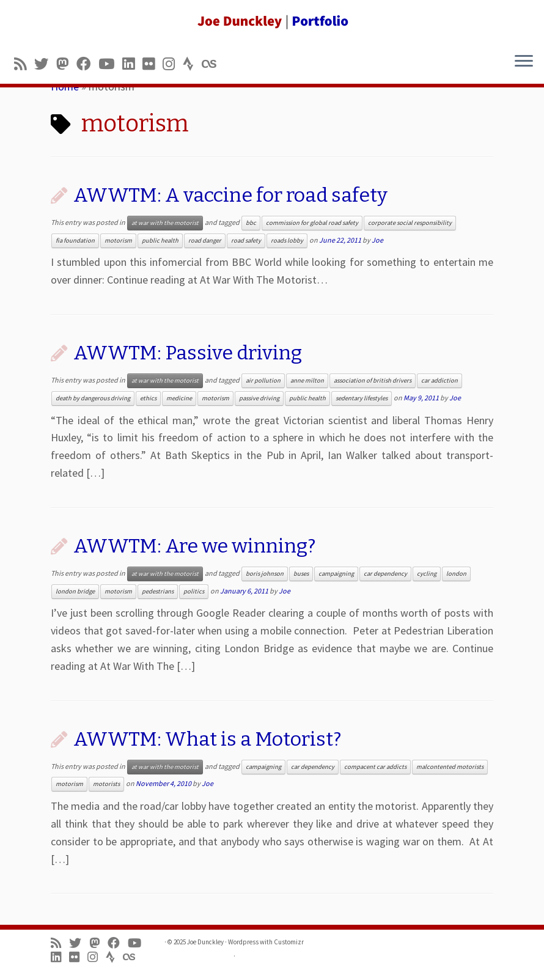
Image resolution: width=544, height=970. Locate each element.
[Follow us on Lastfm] (213, 64)
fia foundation (75, 240)
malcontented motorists (449, 767)
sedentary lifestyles (362, 398)
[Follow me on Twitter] (45, 64)
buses (301, 574)
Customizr (289, 942)
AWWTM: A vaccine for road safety (230, 195)
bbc (251, 223)
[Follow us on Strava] (192, 64)
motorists (106, 784)
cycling (426, 574)
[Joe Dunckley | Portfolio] (272, 21)
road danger (204, 240)
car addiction (439, 380)
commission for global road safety (312, 223)
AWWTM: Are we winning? (194, 545)
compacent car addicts (375, 767)
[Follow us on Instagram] (173, 64)
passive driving (259, 398)
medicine (179, 398)
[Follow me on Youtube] (110, 64)
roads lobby (287, 240)
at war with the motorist (165, 223)
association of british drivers (372, 380)
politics (193, 591)
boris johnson (265, 574)
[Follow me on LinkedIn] (132, 64)
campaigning (336, 574)
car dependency (385, 574)
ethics (148, 398)
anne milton (307, 380)
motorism (118, 240)
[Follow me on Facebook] (87, 64)
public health (160, 240)
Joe (377, 239)
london (456, 574)
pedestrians (158, 591)
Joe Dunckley (205, 942)
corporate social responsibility (410, 223)
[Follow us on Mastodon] (66, 64)
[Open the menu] (524, 62)
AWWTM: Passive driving (187, 352)
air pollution (263, 380)
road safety (246, 240)
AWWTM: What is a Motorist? (207, 739)
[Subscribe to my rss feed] (24, 64)
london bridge (75, 591)
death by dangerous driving (93, 398)
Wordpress (243, 942)
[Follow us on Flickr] (152, 64)
